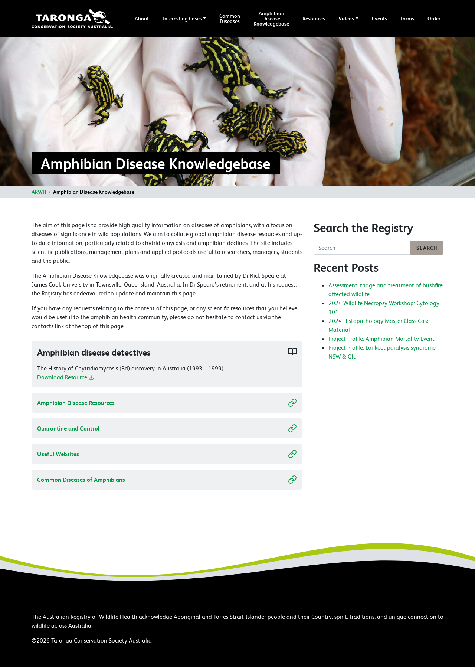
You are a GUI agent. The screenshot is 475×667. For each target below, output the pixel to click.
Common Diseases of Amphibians (167, 479)
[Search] (362, 248)
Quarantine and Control (167, 428)
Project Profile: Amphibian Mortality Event (381, 338)
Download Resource (65, 379)
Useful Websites (167, 453)
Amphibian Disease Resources (167, 402)
